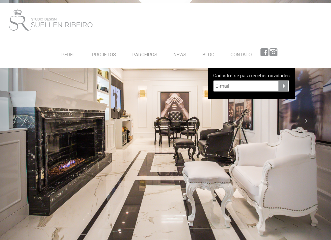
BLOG (208, 54)
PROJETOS (104, 54)
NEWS (180, 54)
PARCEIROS (144, 54)
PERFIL (69, 54)
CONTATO (241, 54)
